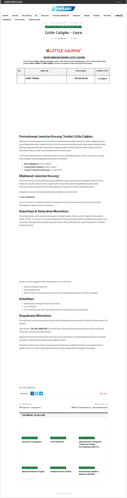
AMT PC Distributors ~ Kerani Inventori (89, 411)
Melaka (45, 15)
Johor (5, 15)
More (106, 15)
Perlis (96, 15)
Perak (87, 15)
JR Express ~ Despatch (30, 411)
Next (32, 483)
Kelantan (26, 15)
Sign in (118, 2)
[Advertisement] (62, 119)
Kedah (15, 15)
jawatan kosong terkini (46, 145)
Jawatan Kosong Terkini (54, 27)
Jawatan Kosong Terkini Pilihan (72, 27)
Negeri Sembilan (61, 15)
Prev (25, 483)
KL (36, 15)
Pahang (76, 15)
